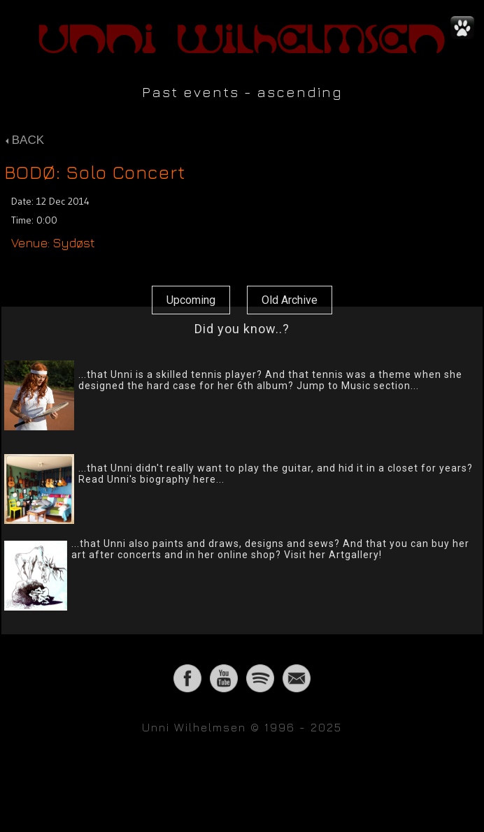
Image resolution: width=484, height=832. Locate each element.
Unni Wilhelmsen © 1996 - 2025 (242, 727)
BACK (25, 140)
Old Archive (290, 300)
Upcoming (190, 300)
